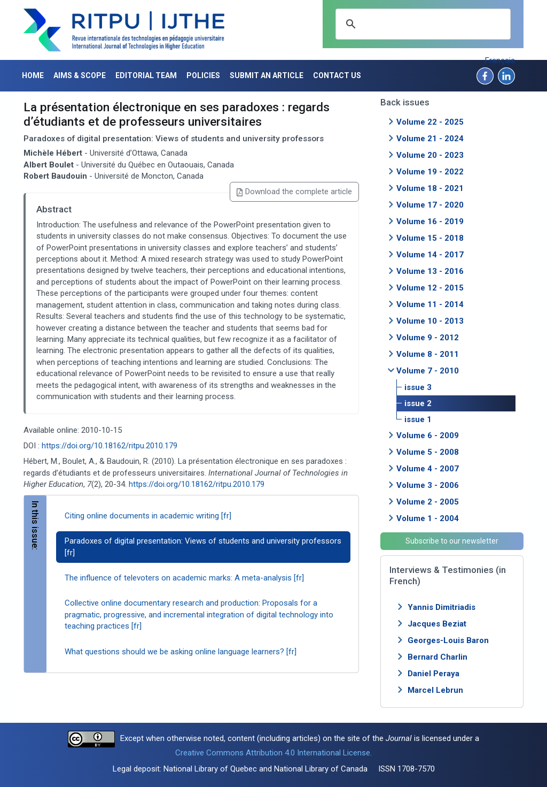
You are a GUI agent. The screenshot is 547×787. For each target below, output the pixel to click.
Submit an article (266, 75)
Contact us (337, 75)
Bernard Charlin (437, 657)
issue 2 (418, 403)
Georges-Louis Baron (448, 640)
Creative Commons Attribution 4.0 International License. (273, 753)
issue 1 (418, 419)
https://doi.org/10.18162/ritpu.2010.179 (109, 445)
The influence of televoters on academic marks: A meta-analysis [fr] (184, 578)
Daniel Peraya (433, 673)
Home (33, 75)
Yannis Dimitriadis (441, 607)
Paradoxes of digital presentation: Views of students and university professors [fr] (203, 546)
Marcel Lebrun (435, 690)
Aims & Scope (79, 75)
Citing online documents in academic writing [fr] (148, 516)
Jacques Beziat (437, 624)
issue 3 (418, 387)
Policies (203, 75)
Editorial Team (146, 75)
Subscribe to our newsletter (451, 541)
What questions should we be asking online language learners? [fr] (180, 651)
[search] (421, 24)
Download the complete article (294, 191)
